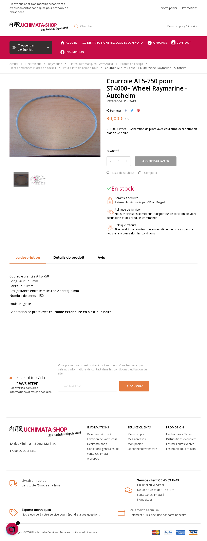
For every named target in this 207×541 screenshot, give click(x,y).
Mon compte (175, 26)
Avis (101, 257)
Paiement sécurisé (99, 434)
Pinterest (138, 110)
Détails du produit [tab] (68, 257)
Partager (126, 110)
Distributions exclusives (181, 439)
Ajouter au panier (155, 161)
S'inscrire (191, 26)
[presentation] (92, 399)
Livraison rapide (34, 480)
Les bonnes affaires (179, 434)
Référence (114, 101)
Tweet (131, 110)
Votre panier (169, 8)
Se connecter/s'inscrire (142, 449)
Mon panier (135, 444)
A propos (93, 458)
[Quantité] (119, 161)
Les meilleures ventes (180, 444)
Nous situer (144, 499)
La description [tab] (28, 257)
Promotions (189, 8)
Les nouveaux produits (181, 449)
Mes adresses (137, 439)
